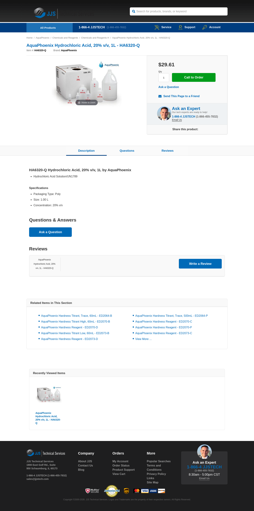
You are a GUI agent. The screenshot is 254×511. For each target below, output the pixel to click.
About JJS (85, 461)
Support (187, 27)
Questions (127, 150)
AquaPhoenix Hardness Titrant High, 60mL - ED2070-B (75, 321)
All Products (48, 27)
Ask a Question (168, 87)
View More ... (143, 338)
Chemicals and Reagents (65, 37)
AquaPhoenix (42, 37)
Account (211, 27)
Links (150, 478)
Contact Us (85, 465)
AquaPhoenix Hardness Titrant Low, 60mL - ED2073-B (75, 333)
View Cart (118, 473)
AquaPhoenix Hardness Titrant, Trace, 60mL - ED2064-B (76, 315)
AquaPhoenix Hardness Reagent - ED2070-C (163, 321)
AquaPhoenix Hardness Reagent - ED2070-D (69, 327)
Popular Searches (159, 461)
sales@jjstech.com (37, 479)
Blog (81, 469)
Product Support (123, 469)
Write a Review (200, 264)
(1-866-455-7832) (116, 27)
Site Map (152, 482)
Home (29, 37)
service (163, 27)
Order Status (120, 465)
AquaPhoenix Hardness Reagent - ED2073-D (69, 338)
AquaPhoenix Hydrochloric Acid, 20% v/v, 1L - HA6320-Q (44, 263)
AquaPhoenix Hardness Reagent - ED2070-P (163, 327)
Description (86, 150)
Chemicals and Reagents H (95, 37)
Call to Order (193, 77)
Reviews (168, 150)
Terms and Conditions (154, 467)
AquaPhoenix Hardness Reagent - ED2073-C (163, 333)
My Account (120, 461)
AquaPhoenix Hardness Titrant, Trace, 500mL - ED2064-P (171, 315)
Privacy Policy (156, 473)
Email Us (177, 119)
